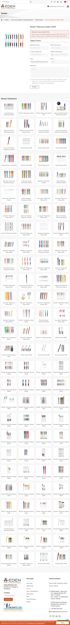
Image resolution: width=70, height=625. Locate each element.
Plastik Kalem (39, 20)
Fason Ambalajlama (32, 591)
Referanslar (29, 594)
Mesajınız (33, 65)
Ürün (31, 59)
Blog (27, 596)
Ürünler (7, 20)
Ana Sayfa (29, 583)
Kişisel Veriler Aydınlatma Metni (58, 583)
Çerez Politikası (53, 586)
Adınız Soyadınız (55, 45)
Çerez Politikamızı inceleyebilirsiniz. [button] (35, 623)
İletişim (28, 602)
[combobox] (52, 54)
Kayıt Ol (8, 599)
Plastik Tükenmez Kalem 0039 (54, 20)
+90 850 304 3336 (55, 609)
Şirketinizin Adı (35, 45)
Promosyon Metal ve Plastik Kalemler (22, 20)
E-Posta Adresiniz (35, 51)
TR (66, 1)
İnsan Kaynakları (31, 599)
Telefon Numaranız (56, 51)
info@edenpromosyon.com (56, 6)
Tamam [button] (62, 622)
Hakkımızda (29, 586)
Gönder (35, 86)
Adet (52, 59)
